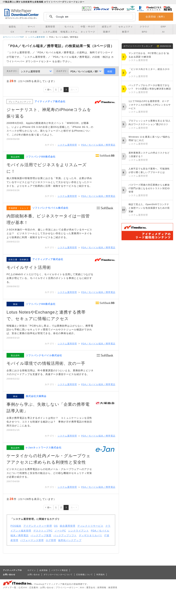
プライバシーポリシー (67, 587)
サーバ (31, 26)
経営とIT (107, 26)
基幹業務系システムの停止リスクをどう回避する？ (150, 156)
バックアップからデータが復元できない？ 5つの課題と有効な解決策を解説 (150, 89)
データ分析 (31, 31)
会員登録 (43, 570)
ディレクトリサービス (90, 525)
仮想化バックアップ (69, 540)
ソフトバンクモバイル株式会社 (50, 207)
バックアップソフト (65, 535)
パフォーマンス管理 (32, 540)
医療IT (106, 31)
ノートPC (60, 530)
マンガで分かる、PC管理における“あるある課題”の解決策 (150, 57)
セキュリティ (125, 26)
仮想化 (12, 26)
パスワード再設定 (59, 570)
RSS (82, 587)
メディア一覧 (9, 587)
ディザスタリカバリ (90, 535)
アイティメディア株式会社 (50, 101)
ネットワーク (88, 31)
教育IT (125, 31)
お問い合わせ (34, 574)
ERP (163, 26)
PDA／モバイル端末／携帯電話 (98, 145)
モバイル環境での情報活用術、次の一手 (46, 363)
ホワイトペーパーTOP (13, 37)
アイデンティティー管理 (37, 525)
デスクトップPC (43, 530)
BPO (144, 31)
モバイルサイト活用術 (29, 267)
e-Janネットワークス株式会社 (44, 447)
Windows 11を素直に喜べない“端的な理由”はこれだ (150, 141)
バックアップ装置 (41, 535)
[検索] (89, 17)
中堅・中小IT (88, 26)
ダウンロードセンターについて (58, 574)
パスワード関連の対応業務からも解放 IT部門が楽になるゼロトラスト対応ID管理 (150, 190)
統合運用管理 (67, 525)
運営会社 (90, 587)
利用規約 (100, 574)
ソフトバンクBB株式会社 (41, 156)
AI (163, 31)
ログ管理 (51, 540)
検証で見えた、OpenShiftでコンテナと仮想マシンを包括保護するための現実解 (150, 210)
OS (56, 525)
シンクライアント (78, 530)
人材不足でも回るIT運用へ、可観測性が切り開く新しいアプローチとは (150, 172)
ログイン (32, 570)
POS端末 (15, 525)
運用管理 (50, 26)
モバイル (69, 26)
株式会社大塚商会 (36, 396)
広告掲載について (84, 574)
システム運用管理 (36, 37)
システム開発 (50, 31)
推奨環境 (112, 587)
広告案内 (33, 587)
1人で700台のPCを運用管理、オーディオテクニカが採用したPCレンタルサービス (150, 107)
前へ (49, 89)
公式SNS (22, 587)
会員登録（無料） (156, 16)
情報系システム (68, 31)
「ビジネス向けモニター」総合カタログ (150, 73)
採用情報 (101, 587)
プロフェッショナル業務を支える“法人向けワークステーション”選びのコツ (150, 124)
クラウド (144, 26)
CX (12, 31)
